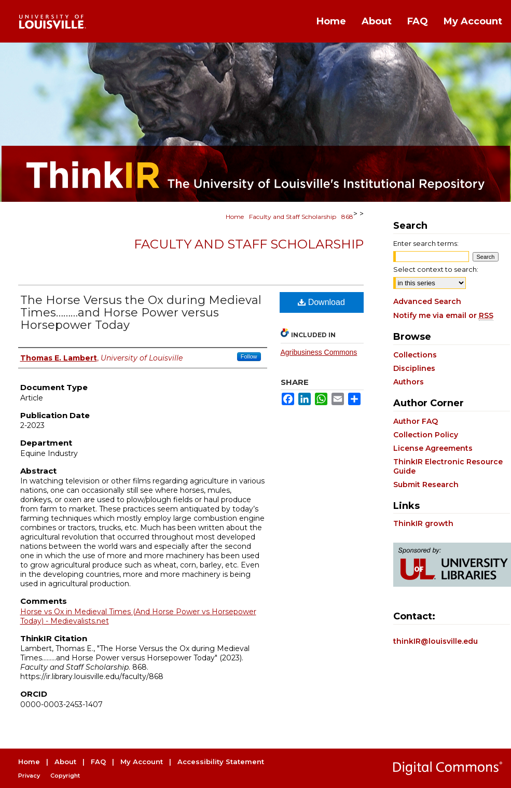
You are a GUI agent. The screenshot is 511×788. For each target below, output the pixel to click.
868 (347, 216)
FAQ (98, 761)
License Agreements (433, 448)
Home (235, 216)
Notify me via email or (443, 315)
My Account (141, 761)
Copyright (65, 775)
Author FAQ (415, 421)
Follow (249, 356)
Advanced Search (427, 301)
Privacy (29, 775)
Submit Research (426, 484)
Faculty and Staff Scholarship (292, 216)
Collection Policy (425, 434)
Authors (408, 381)
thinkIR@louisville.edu (435, 641)
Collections (415, 355)
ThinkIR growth (423, 523)
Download (321, 302)
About (65, 761)
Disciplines (414, 368)
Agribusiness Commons (319, 352)
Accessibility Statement (220, 761)
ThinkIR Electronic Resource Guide (448, 466)
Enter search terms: (426, 243)
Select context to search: (435, 269)
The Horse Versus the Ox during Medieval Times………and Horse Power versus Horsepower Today (140, 312)
